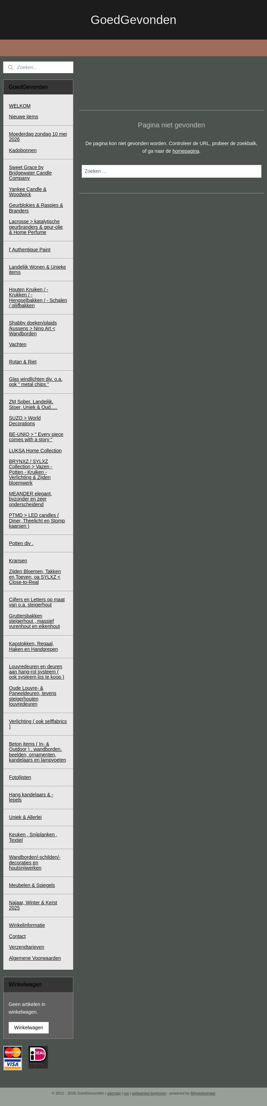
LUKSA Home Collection (35, 450)
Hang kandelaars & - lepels (31, 797)
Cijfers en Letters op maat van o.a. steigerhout (37, 602)
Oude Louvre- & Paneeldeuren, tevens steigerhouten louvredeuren (32, 696)
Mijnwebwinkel (203, 1093)
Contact (17, 936)
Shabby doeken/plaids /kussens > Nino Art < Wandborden (33, 328)
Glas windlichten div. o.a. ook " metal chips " (36, 381)
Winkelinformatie (27, 925)
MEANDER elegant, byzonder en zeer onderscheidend (30, 499)
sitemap (114, 1093)
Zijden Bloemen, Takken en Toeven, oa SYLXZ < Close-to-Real (35, 577)
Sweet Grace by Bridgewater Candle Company (30, 173)
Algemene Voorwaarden (35, 958)
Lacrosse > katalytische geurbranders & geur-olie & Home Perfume (36, 227)
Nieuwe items (23, 116)
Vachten (17, 344)
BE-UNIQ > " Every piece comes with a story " (36, 436)
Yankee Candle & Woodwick (28, 191)
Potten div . (21, 543)
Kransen (18, 560)
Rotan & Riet (23, 362)
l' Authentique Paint (29, 249)
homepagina (185, 151)
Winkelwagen (28, 1027)
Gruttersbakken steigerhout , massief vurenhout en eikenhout (34, 621)
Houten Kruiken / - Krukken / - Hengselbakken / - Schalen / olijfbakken (38, 297)
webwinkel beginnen (149, 1093)
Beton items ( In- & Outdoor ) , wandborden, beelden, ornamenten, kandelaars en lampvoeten (37, 752)
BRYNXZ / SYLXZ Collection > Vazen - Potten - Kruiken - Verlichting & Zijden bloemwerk (30, 472)
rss (126, 1093)
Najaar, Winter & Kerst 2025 (33, 905)
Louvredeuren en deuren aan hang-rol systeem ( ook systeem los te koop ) (36, 672)
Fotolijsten (20, 777)
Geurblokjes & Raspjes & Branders (36, 207)
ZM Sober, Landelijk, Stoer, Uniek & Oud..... (33, 404)
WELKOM (20, 106)
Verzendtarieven (26, 947)
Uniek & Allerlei (25, 817)
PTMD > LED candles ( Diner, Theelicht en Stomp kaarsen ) (37, 520)
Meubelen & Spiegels (32, 885)
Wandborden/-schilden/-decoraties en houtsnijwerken (34, 862)
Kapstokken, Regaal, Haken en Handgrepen (33, 646)
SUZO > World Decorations (25, 420)
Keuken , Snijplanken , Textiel (33, 837)
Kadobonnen (23, 150)
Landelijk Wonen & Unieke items (37, 269)
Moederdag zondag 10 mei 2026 (38, 136)
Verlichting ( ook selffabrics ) (38, 724)
